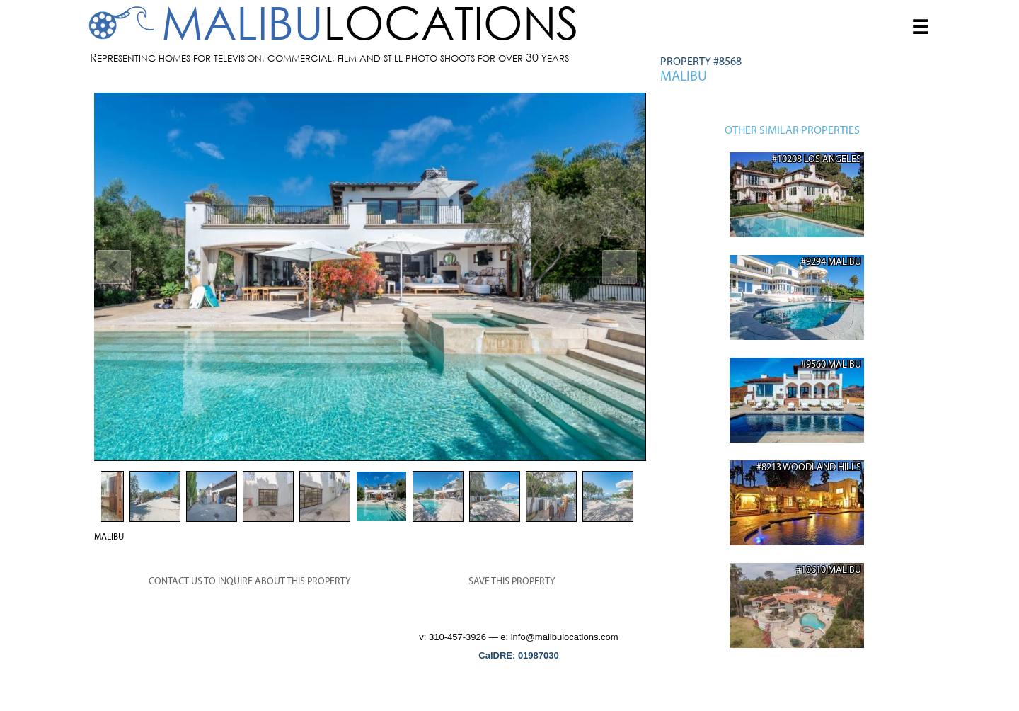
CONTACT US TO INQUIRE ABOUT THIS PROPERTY (250, 581)
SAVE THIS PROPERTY (511, 581)
